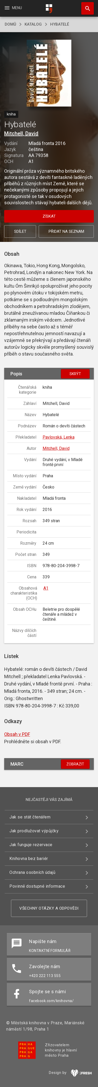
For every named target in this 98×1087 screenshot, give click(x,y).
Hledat (85, 6)
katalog (33, 24)
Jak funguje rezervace (31, 844)
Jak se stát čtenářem (29, 817)
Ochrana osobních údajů (32, 872)
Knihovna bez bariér (28, 858)
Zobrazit (75, 764)
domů (10, 24)
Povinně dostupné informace (37, 886)
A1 (45, 588)
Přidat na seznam (66, 231)
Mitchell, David (21, 133)
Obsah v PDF (17, 734)
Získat (49, 216)
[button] (49, 73)
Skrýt (75, 374)
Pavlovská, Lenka (58, 437)
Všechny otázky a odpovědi (49, 908)
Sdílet (20, 231)
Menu (13, 8)
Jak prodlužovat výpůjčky (34, 830)
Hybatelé (59, 24)
